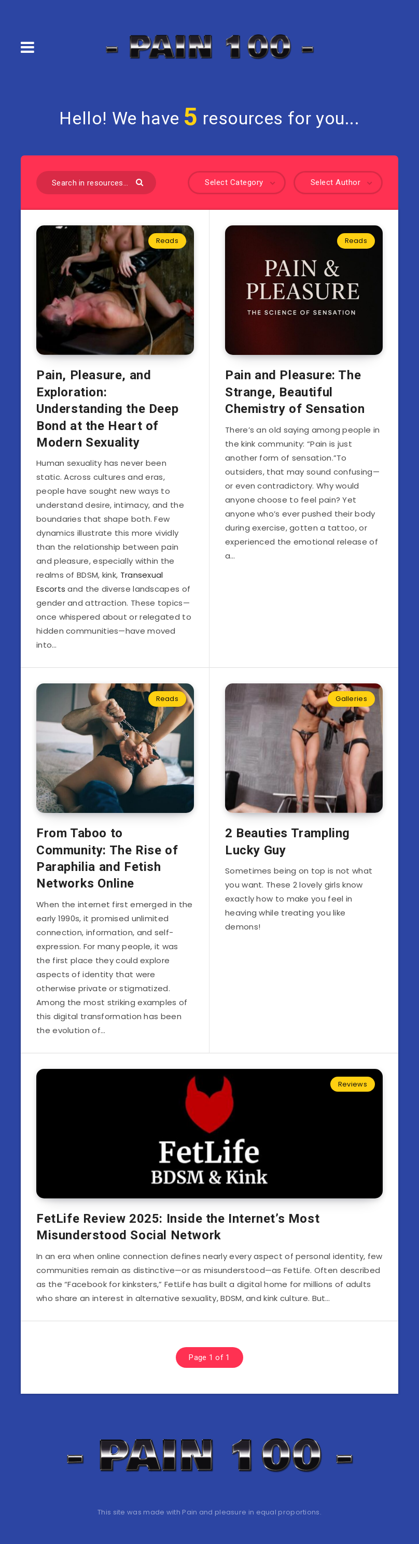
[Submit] (141, 181)
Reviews (352, 1084)
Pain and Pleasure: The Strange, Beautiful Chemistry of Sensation (295, 392)
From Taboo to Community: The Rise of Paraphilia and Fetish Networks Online (107, 858)
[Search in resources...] (96, 182)
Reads (167, 241)
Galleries (351, 699)
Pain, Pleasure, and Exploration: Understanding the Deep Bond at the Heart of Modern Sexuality (107, 409)
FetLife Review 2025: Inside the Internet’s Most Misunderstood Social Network (177, 1226)
